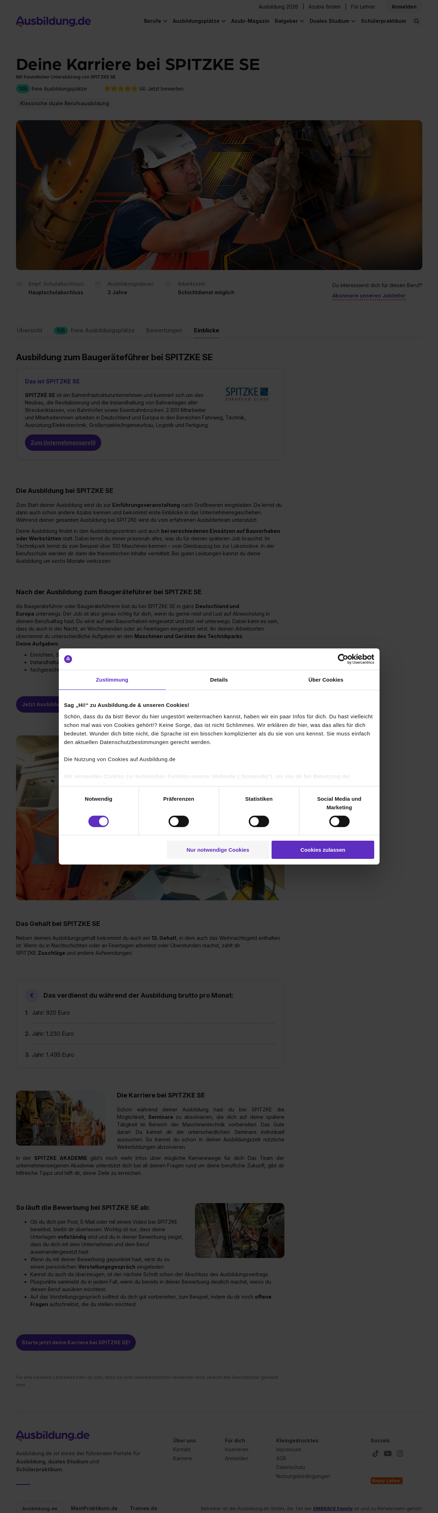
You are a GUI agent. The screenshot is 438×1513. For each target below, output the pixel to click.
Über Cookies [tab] (326, 680)
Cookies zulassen (322, 850)
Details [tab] (219, 680)
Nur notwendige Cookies (217, 850)
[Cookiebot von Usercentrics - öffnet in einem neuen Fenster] (343, 659)
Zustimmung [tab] (112, 680)
